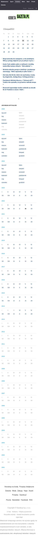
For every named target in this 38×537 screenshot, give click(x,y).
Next (28, 1)
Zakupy (20, 491)
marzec (4, 120)
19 (28, 44)
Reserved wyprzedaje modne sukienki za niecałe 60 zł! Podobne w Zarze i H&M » (19, 88)
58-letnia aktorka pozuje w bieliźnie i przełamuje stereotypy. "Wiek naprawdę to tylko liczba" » (19, 70)
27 (32, 48)
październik (22, 149)
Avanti (31, 491)
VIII (8, 195)
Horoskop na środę (11, 487)
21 (4, 48)
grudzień (22, 156)
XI (25, 195)
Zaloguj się (30, 8)
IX (14, 195)
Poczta (24, 8)
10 (18, 40)
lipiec (20, 138)
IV (19, 192)
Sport (11, 1)
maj (3, 152)
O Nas (9, 512)
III (13, 192)
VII (2, 195)
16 (13, 44)
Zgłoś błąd (19, 517)
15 (9, 44)
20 (32, 44)
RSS (30, 500)
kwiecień (4, 123)
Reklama (15, 512)
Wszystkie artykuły (10, 514)
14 (4, 44)
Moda (14, 491)
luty (3, 116)
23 (13, 48)
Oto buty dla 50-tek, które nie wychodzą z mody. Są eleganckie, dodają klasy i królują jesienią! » (19, 76)
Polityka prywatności (25, 512)
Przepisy (15, 495)
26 (28, 48)
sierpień (21, 142)
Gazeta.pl (22, 495)
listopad (21, 152)
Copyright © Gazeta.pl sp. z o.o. (19, 508)
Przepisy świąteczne (26, 487)
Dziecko (3, 5)
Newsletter (16, 500)
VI (31, 192)
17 (18, 44)
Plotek (33, 1)
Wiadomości (4, 1)
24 (18, 48)
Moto (23, 1)
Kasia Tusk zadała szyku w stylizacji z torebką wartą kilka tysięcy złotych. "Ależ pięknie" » (18, 65)
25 (23, 48)
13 (32, 40)
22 (9, 48)
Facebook (24, 500)
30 (13, 52)
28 (4, 52)
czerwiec (4, 156)
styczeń (4, 113)
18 (23, 44)
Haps (26, 491)
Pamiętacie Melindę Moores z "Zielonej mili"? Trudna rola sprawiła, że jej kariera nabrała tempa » (19, 82)
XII (31, 195)
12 (28, 40)
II (7, 192)
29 (9, 52)
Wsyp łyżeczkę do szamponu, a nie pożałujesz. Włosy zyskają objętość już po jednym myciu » (18, 59)
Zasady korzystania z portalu (26, 514)
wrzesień (22, 145)
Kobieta (17, 1)
